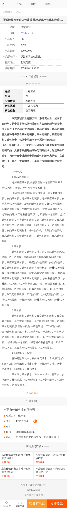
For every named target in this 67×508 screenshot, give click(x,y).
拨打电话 (37, 503)
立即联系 (57, 503)
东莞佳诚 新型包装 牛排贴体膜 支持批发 (16, 456)
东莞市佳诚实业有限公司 (19, 409)
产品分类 (6, 504)
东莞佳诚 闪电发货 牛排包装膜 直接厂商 (16, 470)
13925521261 (23, 421)
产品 (19, 4)
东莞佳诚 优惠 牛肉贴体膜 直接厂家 (50, 456)
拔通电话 (35, 421)
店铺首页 (8, 12)
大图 (47, 4)
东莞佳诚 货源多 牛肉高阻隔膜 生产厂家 (50, 470)
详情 (33, 4)
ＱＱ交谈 (20, 504)
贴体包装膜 (28, 134)
